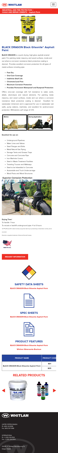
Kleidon (9, 449)
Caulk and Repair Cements (14, 12)
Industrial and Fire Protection (17, 10)
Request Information (15, 257)
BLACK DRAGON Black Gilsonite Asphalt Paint (29, 288)
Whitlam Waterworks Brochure (29, 349)
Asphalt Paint (34, 12)
